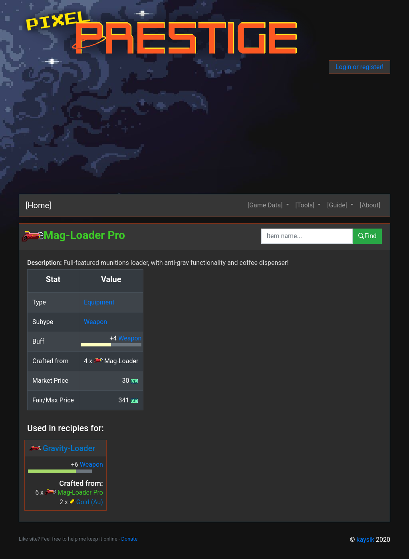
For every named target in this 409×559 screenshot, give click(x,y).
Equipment (99, 302)
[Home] (38, 205)
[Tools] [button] (306, 205)
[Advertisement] (204, 134)
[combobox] (307, 236)
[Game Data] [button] (266, 205)
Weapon (95, 322)
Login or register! (359, 67)
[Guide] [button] (338, 205)
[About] (370, 205)
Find (367, 236)
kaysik (366, 539)
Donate (129, 539)
